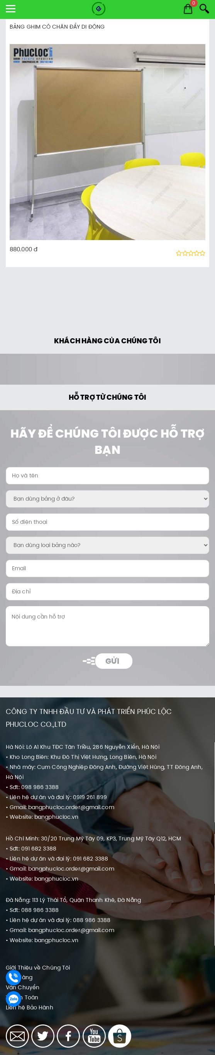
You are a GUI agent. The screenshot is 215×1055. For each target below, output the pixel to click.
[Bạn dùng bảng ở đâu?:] (107, 499)
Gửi (112, 661)
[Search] (204, 8)
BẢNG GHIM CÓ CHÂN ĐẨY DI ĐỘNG (57, 27)
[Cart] (188, 9)
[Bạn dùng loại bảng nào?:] (107, 545)
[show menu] (10, 8)
